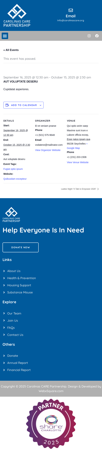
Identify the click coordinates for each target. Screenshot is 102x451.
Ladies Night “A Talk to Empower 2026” (79, 189)
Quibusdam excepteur (15, 178)
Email (71, 16)
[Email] (71, 10)
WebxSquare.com (51, 391)
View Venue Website (78, 162)
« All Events (11, 50)
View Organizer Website (47, 150)
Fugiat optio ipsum (13, 169)
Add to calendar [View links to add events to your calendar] (24, 105)
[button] (5, 36)
